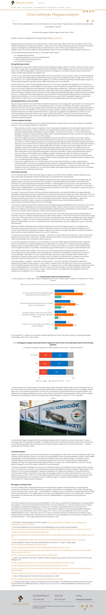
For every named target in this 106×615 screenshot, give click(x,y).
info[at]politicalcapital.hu (84, 599)
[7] (48, 112)
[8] (63, 113)
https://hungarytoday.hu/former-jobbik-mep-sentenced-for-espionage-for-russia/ (41, 565)
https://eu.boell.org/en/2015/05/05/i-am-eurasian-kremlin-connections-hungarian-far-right (44, 562)
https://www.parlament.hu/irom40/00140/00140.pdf (31, 532)
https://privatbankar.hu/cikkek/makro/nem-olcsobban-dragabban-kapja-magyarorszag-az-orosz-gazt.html (49, 539)
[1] (50, 79)
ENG (43, 3)
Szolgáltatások (27, 7)
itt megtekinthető (57, 38)
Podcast (68, 7)
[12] (45, 189)
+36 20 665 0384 (38, 599)
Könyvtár (61, 7)
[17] (29, 513)
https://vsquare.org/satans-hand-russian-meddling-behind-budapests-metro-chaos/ (41, 547)
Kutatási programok (39, 7)
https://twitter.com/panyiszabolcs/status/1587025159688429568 (35, 555)
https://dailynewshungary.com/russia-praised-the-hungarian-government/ (38, 579)
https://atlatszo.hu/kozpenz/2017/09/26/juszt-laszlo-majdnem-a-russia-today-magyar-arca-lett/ (47, 573)
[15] (75, 226)
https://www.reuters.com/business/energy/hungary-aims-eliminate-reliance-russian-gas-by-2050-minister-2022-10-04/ (51, 529)
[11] (34, 187)
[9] (50, 136)
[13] (78, 198)
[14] (22, 219)
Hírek (19, 7)
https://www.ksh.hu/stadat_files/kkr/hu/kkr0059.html (29, 544)
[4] (29, 96)
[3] (17, 94)
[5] (32, 98)
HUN (39, 3)
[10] (66, 165)
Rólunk (13, 7)
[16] (90, 469)
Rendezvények (52, 7)
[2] (68, 88)
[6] (55, 106)
